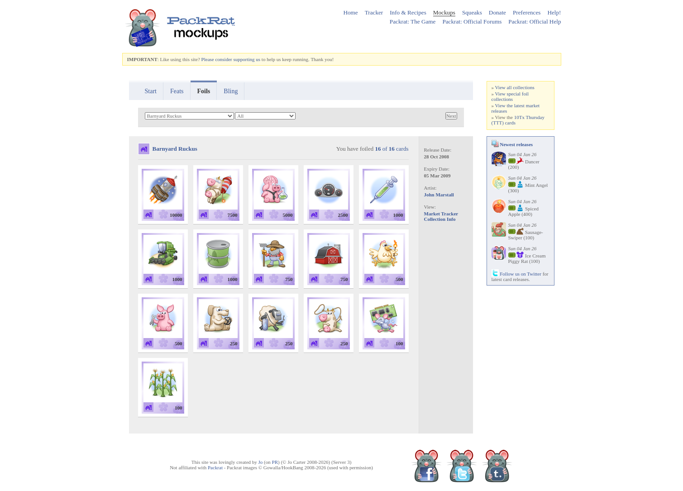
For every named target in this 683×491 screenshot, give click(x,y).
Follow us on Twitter (516, 273)
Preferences (527, 12)
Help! (554, 12)
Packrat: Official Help (534, 21)
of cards (391, 148)
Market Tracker (441, 213)
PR (275, 462)
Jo (260, 462)
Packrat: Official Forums (472, 21)
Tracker (374, 12)
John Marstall (439, 194)
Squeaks (472, 12)
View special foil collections (510, 96)
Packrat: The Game (413, 21)
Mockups (444, 12)
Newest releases (512, 144)
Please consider (216, 59)
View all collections (515, 87)
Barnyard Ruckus (175, 148)
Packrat (215, 467)
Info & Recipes (408, 12)
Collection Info (440, 219)
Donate (497, 12)
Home (350, 12)
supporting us (246, 59)
